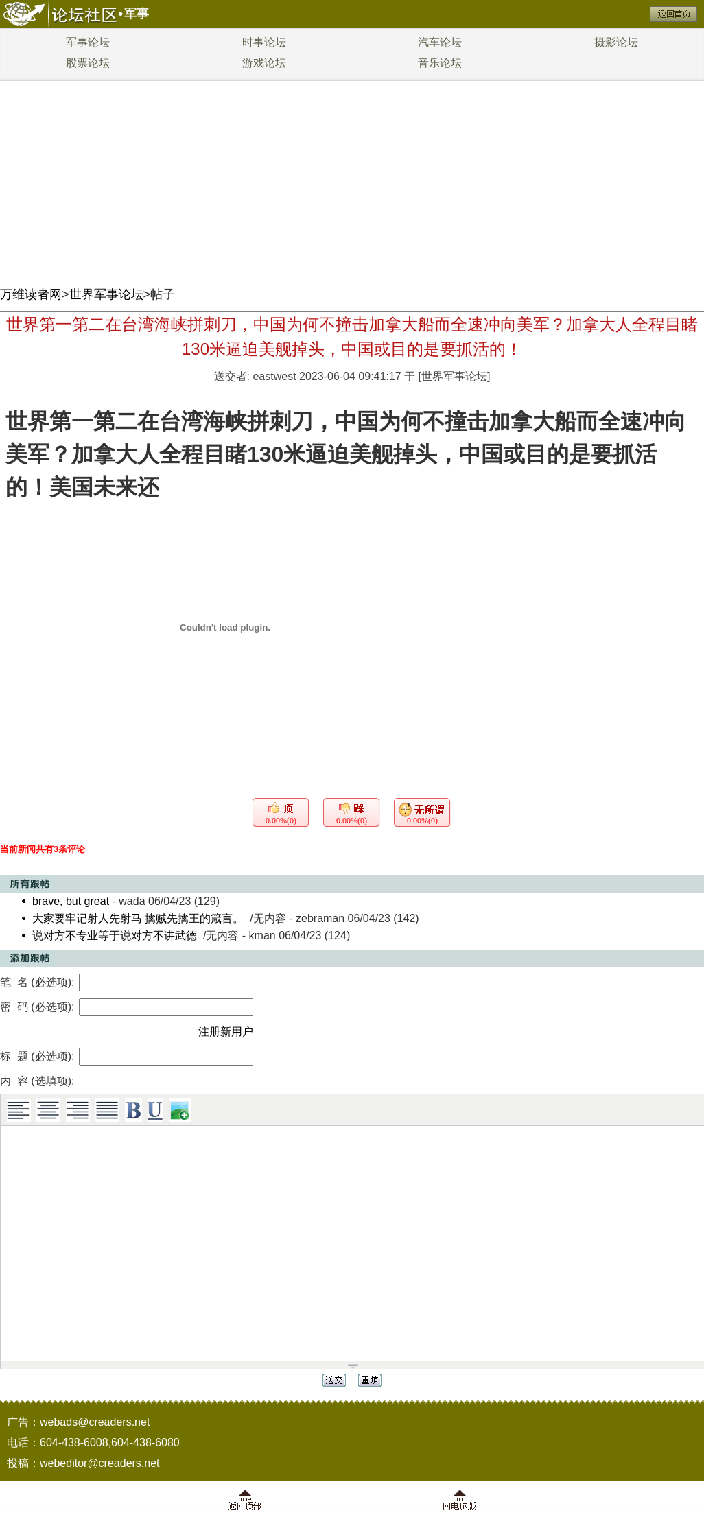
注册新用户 (225, 1031)
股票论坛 (88, 63)
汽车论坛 (440, 42)
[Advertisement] (352, 178)
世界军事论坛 (106, 294)
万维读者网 (31, 294)
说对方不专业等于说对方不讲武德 (114, 935)
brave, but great (70, 901)
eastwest (274, 376)
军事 (136, 14)
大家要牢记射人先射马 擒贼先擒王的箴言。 (138, 918)
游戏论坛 (264, 63)
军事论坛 (88, 42)
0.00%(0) (281, 820)
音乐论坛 (440, 63)
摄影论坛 (616, 42)
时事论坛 (264, 42)
